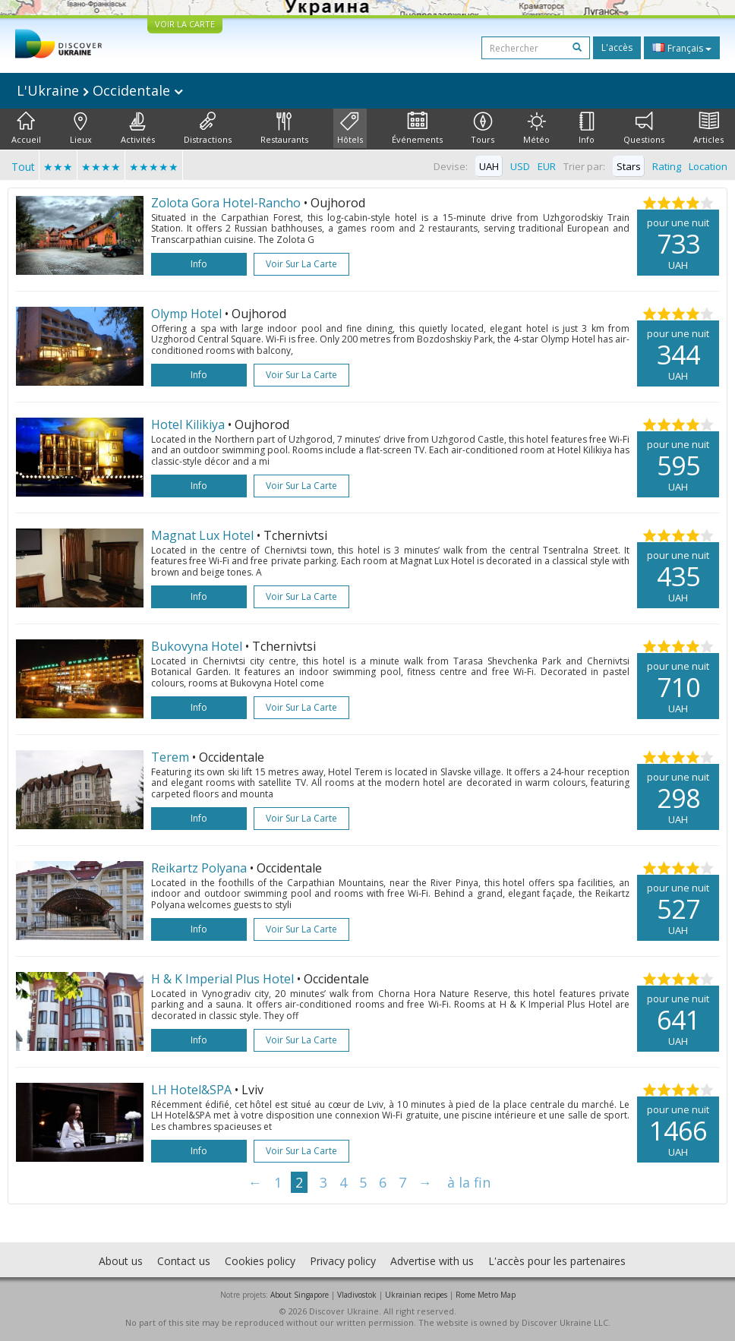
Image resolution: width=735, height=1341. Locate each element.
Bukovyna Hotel (196, 646)
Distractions (208, 128)
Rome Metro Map (486, 1294)
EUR (547, 166)
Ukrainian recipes (416, 1294)
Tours (482, 128)
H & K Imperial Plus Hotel (222, 978)
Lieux (81, 128)
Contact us (183, 1261)
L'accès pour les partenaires (557, 1261)
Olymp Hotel (186, 313)
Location (708, 166)
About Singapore (299, 1294)
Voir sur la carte (301, 263)
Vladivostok (357, 1294)
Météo (536, 128)
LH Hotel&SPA (191, 1089)
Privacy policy (343, 1261)
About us (121, 1261)
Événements (417, 128)
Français (681, 48)
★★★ (58, 166)
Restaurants (284, 128)
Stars (629, 166)
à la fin (469, 1182)
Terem (170, 757)
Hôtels (350, 128)
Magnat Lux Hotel (202, 535)
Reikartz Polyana (199, 868)
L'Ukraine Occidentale (100, 90)
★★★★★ (153, 166)
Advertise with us (432, 1261)
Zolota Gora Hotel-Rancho (226, 202)
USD (520, 166)
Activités (138, 128)
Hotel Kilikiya (188, 424)
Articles (708, 128)
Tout (23, 166)
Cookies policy (260, 1261)
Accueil (26, 128)
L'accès (616, 47)
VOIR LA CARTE (185, 24)
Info (587, 128)
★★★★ (101, 166)
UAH (489, 166)
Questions (643, 128)
